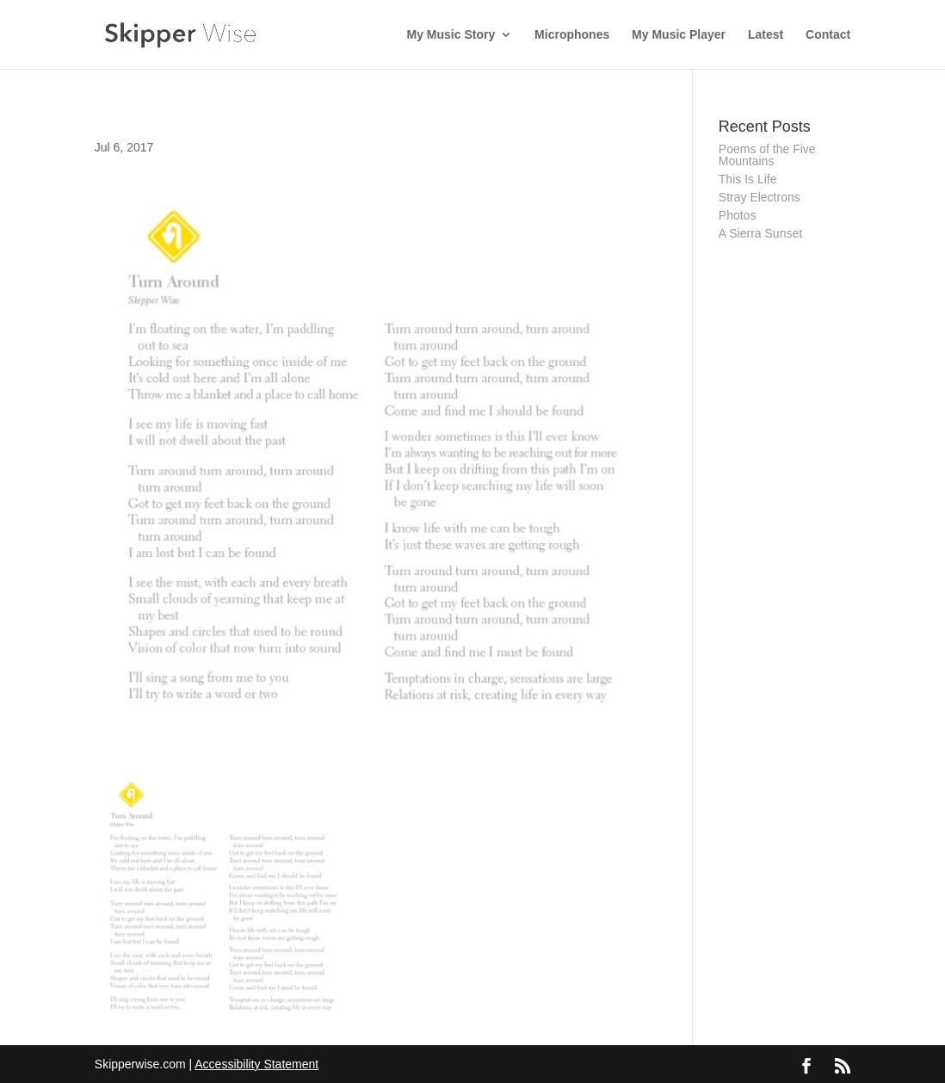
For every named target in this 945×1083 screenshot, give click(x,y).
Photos (738, 215)
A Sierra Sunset (760, 233)
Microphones (571, 34)
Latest (765, 34)
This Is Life (748, 179)
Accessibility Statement (256, 1064)
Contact (828, 34)
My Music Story (451, 34)
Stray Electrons (759, 197)
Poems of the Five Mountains (767, 155)
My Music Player (679, 34)
